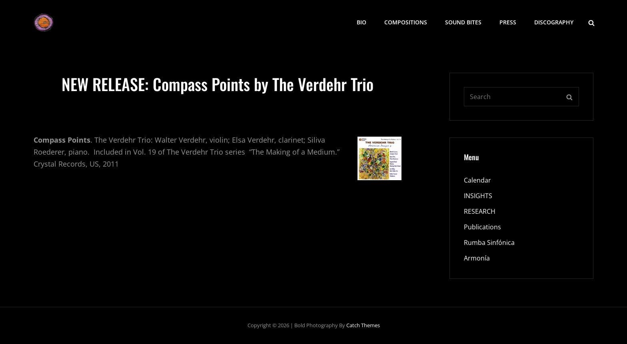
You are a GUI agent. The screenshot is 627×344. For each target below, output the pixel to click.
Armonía (477, 258)
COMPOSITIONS (405, 22)
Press (507, 22)
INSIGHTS (478, 195)
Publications (482, 227)
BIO (361, 22)
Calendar (477, 180)
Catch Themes (363, 325)
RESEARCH (479, 211)
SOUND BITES (463, 22)
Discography (553, 22)
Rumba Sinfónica (489, 242)
